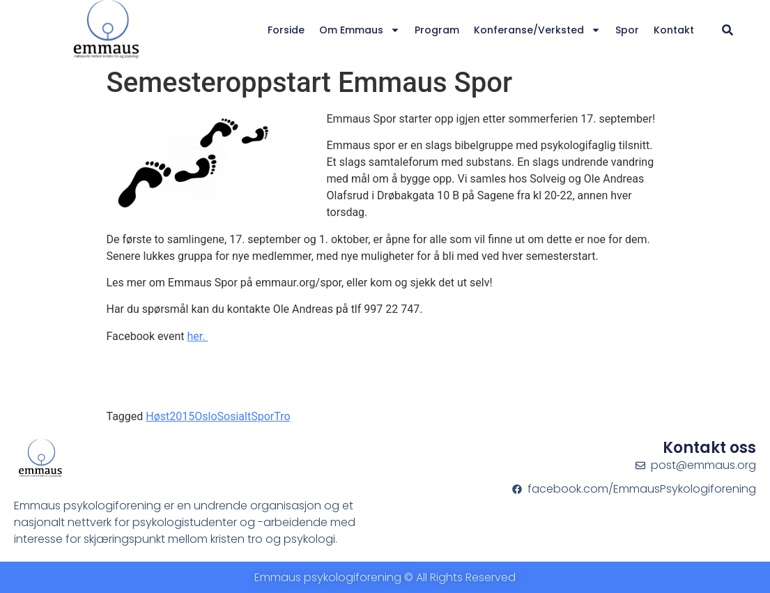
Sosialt (234, 416)
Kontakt (674, 30)
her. (197, 336)
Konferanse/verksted (537, 30)
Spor (627, 30)
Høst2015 (170, 416)
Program (437, 30)
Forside (286, 30)
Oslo (205, 416)
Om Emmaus (359, 30)
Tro (282, 416)
